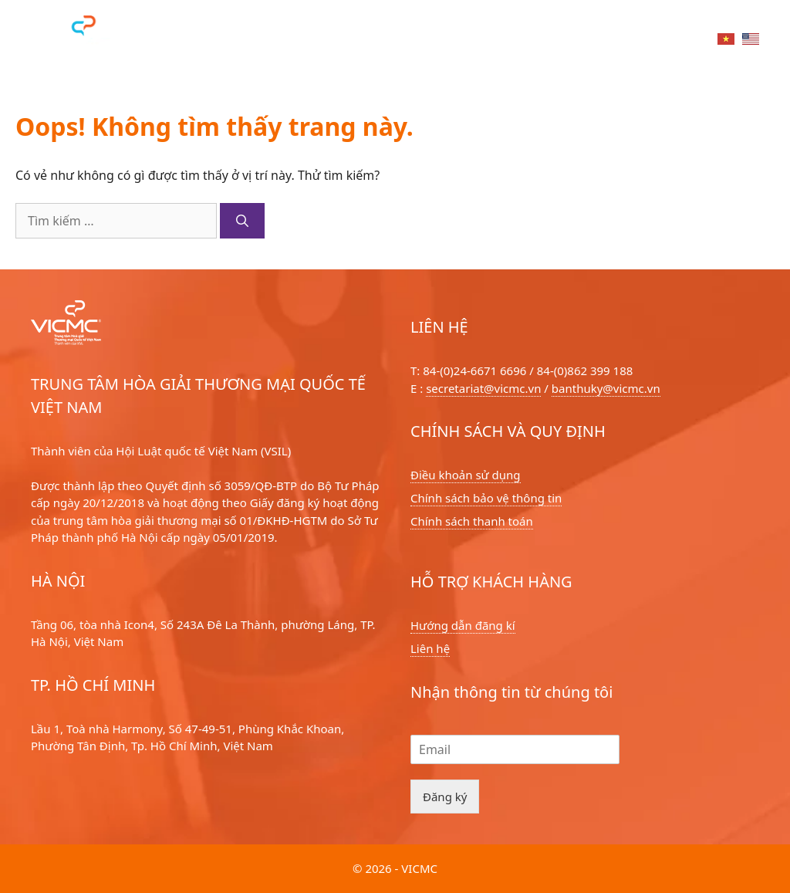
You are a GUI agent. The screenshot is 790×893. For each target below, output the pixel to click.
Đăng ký (445, 796)
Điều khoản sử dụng (465, 474)
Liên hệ (674, 41)
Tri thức (601, 41)
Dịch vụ (202, 41)
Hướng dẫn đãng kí (462, 625)
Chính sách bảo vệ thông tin (486, 498)
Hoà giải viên (290, 41)
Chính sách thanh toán (471, 521)
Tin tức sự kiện (503, 41)
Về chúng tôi (394, 41)
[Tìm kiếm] (242, 220)
